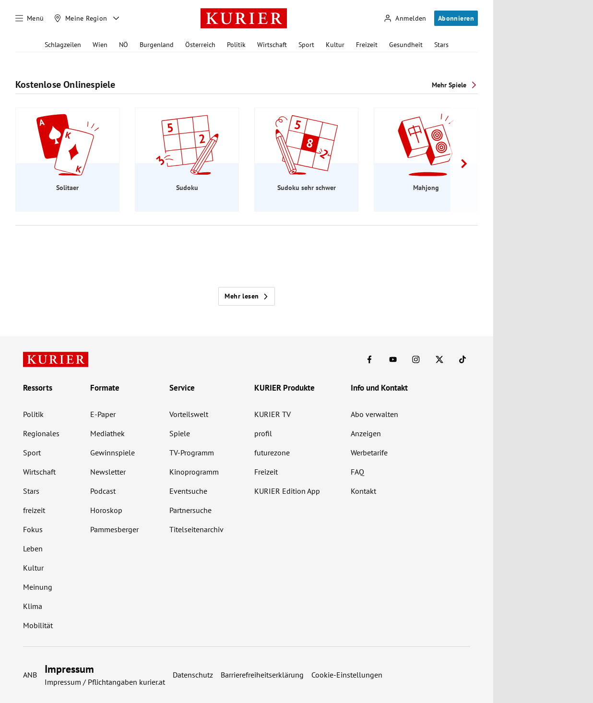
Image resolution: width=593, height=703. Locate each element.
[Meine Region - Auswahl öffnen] (116, 18)
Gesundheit (406, 44)
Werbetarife (369, 452)
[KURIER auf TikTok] (462, 359)
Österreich (200, 44)
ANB (30, 674)
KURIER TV (272, 414)
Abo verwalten (374, 414)
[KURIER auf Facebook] (369, 359)
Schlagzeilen (63, 44)
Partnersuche (190, 510)
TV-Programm (191, 452)
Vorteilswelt (188, 414)
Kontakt (363, 491)
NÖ (123, 44)
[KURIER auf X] (439, 359)
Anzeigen (366, 433)
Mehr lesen (246, 296)
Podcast (103, 491)
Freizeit (367, 44)
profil (263, 433)
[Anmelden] (405, 18)
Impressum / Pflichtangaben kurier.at (105, 682)
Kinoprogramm (194, 472)
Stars (441, 44)
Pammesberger (114, 529)
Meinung (37, 587)
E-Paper (103, 414)
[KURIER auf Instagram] (416, 359)
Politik (236, 44)
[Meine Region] (80, 18)
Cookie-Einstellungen (346, 674)
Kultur (335, 44)
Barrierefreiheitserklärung (262, 674)
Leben (33, 548)
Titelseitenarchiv (196, 529)
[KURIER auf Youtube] (393, 359)
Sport (306, 44)
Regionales (41, 433)
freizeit (34, 510)
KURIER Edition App (287, 491)
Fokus (33, 529)
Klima (32, 606)
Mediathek (107, 433)
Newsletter (108, 472)
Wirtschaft (272, 44)
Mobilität (38, 625)
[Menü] (30, 18)
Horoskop (106, 510)
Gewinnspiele (112, 452)
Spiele (179, 433)
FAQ (357, 472)
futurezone (272, 452)
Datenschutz (193, 674)
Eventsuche (188, 491)
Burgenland (157, 44)
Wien (100, 44)
